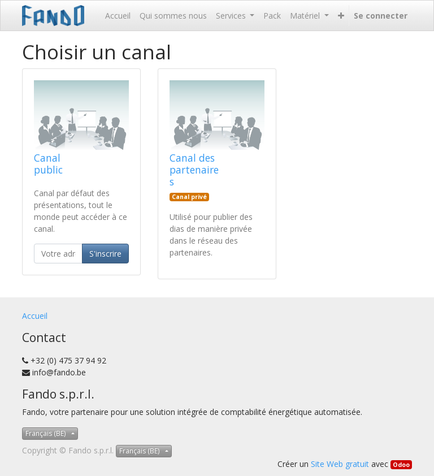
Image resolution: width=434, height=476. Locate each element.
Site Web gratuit (340, 463)
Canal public (48, 163)
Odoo (401, 465)
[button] (341, 15)
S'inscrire (105, 253)
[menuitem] (118, 15)
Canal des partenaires (194, 169)
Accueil (34, 315)
